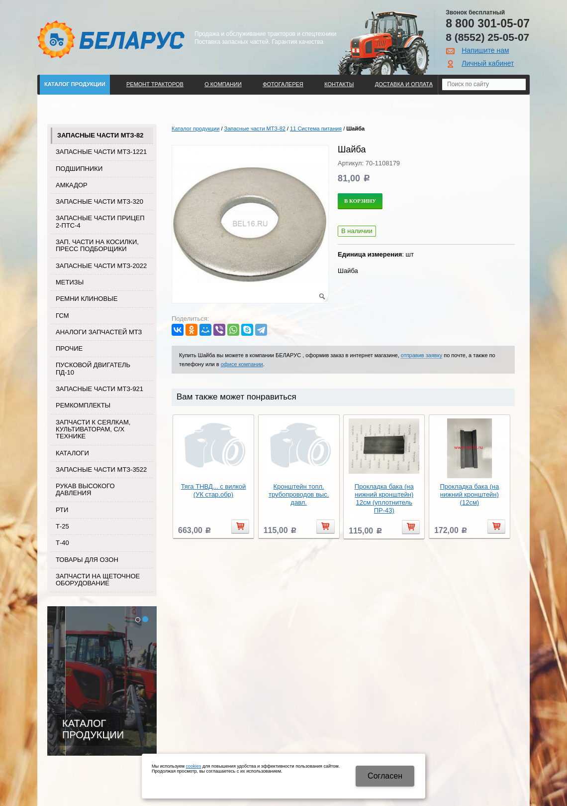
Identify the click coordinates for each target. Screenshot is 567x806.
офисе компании (242, 364)
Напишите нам (485, 50)
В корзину (360, 201)
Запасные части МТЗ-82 (100, 135)
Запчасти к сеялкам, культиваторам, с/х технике (93, 429)
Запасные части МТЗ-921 (99, 389)
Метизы (70, 282)
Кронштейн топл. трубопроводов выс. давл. (299, 494)
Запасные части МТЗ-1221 (101, 151)
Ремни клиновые (86, 298)
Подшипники (79, 168)
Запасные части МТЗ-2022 (101, 265)
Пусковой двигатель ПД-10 (93, 368)
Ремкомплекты (83, 405)
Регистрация (412, 104)
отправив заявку (421, 355)
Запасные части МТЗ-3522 (101, 469)
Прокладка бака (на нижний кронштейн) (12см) (469, 494)
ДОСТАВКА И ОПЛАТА (404, 84)
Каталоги (72, 453)
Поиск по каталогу (73, 104)
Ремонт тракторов (155, 84)
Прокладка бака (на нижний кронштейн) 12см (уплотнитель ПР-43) (384, 498)
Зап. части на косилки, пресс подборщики (97, 245)
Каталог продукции (74, 84)
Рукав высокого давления (85, 489)
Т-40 (62, 542)
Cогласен (385, 776)
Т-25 (62, 526)
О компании (223, 84)
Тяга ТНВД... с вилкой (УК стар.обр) (213, 490)
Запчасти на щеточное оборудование (98, 579)
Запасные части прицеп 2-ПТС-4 (100, 221)
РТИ (62, 510)
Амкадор (72, 185)
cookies (193, 766)
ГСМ (62, 315)
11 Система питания (316, 129)
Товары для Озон (87, 559)
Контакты (339, 84)
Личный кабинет (488, 63)
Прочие (69, 348)
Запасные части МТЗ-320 (99, 201)
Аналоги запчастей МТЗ (99, 332)
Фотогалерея (283, 84)
